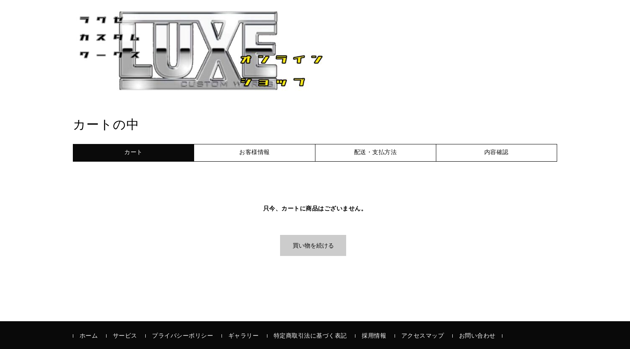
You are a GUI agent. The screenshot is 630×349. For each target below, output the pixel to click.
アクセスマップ (422, 336)
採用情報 (374, 336)
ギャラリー (243, 336)
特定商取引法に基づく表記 (310, 336)
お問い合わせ (477, 336)
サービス (125, 336)
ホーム (89, 336)
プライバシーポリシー (182, 336)
